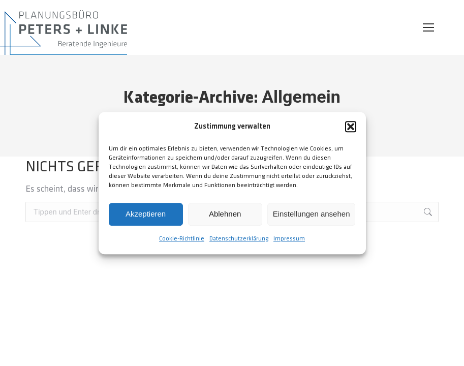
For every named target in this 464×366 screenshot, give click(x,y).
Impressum (289, 238)
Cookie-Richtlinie (181, 238)
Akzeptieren (146, 214)
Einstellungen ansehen (311, 214)
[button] (351, 127)
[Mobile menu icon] (428, 27)
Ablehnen (225, 214)
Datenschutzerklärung (238, 238)
